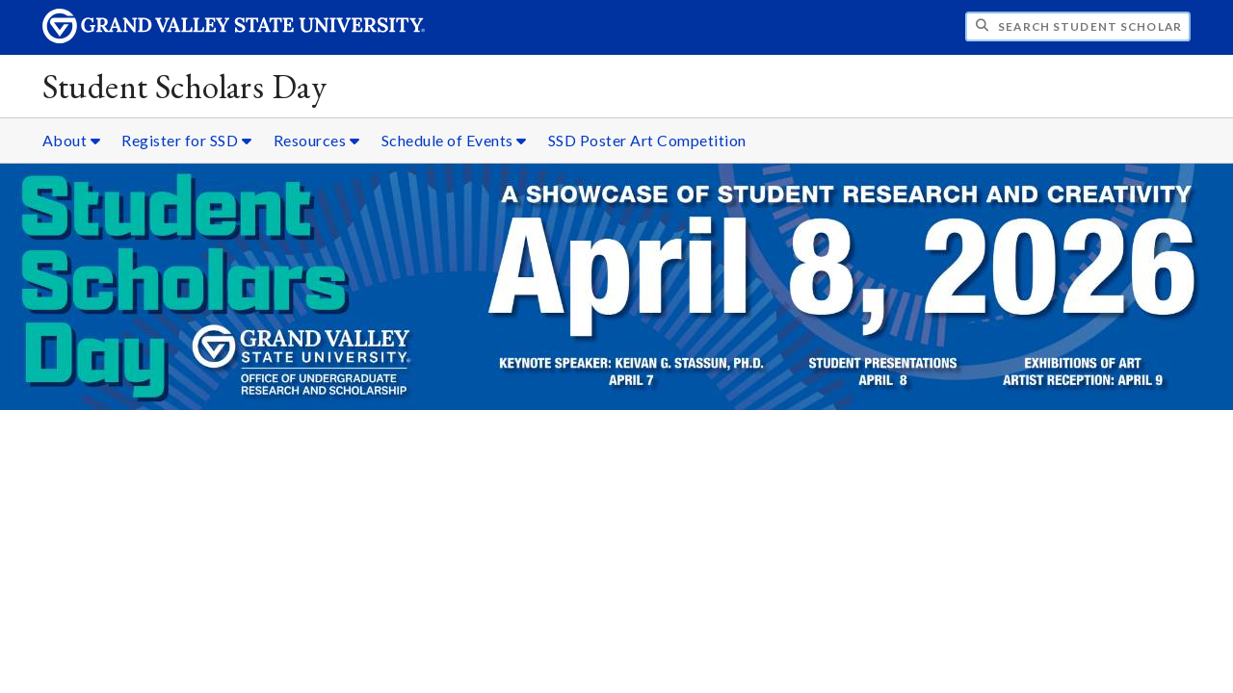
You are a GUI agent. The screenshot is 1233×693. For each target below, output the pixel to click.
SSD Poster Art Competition (647, 140)
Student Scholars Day (184, 86)
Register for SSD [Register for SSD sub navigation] (186, 140)
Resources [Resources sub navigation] (317, 140)
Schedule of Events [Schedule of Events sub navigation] (454, 140)
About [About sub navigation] (71, 140)
